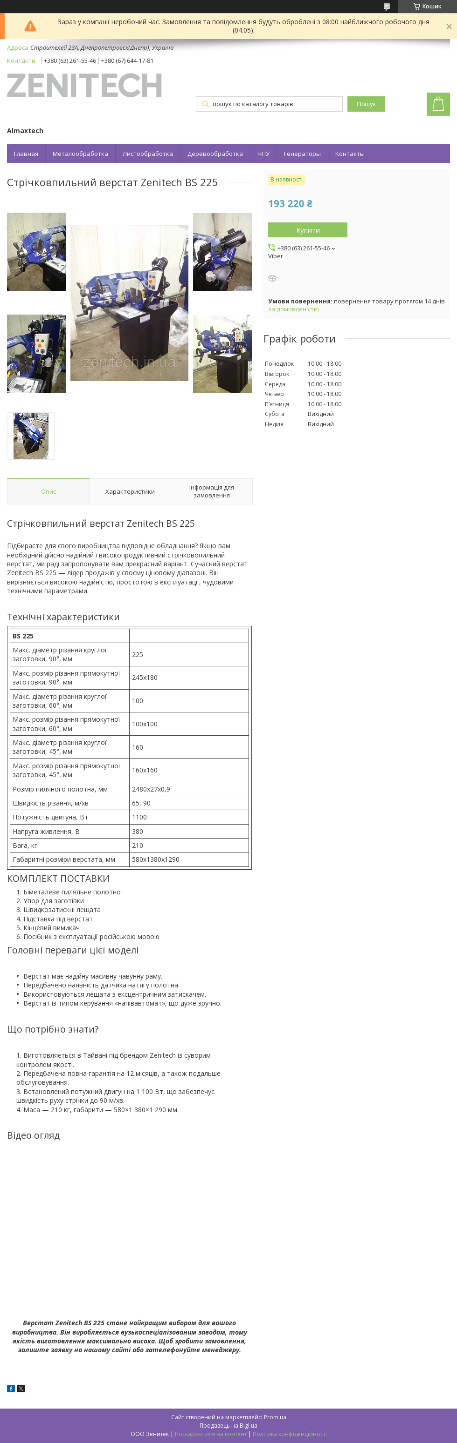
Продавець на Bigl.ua (228, 1426)
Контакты (350, 153)
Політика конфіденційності (290, 1434)
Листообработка (148, 153)
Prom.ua (275, 1417)
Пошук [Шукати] (366, 104)
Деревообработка (215, 153)
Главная (26, 153)
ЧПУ (263, 153)
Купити (308, 230)
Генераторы (302, 153)
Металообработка (80, 153)
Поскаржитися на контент (211, 1434)
